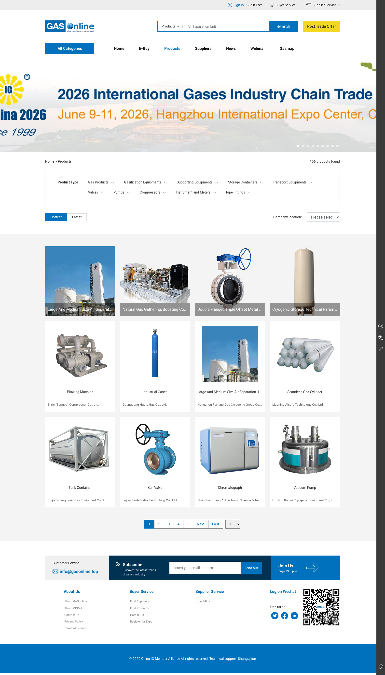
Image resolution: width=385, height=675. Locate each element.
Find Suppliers (139, 602)
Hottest (56, 217)
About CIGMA (73, 609)
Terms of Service (74, 630)
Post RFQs (136, 616)
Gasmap (287, 48)
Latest (77, 217)
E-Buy (144, 48)
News (231, 48)
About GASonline (75, 602)
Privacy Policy (73, 623)
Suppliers (203, 48)
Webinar (257, 48)
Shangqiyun (247, 660)
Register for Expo (141, 623)
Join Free (255, 5)
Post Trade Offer (321, 26)
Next (201, 525)
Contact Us (71, 616)
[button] (298, 146)
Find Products (139, 609)
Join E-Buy (202, 602)
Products (169, 26)
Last (215, 525)
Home (119, 48)
